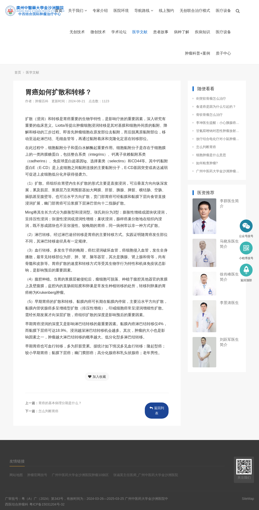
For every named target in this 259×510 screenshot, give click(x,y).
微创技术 (98, 32)
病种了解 (181, 32)
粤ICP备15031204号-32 (47, 504)
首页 (58, 11)
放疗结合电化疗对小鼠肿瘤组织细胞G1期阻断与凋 (218, 139)
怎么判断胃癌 (48, 411)
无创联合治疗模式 (195, 11)
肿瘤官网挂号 (37, 475)
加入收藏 (97, 377)
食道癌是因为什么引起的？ (216, 106)
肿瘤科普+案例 (197, 53)
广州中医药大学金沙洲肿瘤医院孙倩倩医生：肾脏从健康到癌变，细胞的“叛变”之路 (218, 171)
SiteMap (248, 499)
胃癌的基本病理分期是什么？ (60, 403)
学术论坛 (119, 32)
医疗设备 (223, 11)
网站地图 (16, 475)
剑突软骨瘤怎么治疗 (211, 98)
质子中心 (223, 53)
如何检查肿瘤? (207, 163)
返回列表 (157, 410)
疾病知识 (202, 32)
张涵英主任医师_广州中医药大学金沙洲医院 (145, 475)
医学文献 (139, 32)
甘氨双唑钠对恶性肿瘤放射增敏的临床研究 (218, 131)
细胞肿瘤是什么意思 (211, 155)
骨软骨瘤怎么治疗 (209, 115)
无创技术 (77, 32)
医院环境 (121, 11)
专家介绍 (100, 11)
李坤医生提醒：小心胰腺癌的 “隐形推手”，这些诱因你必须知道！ (218, 123)
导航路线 (143, 11)
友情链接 (17, 461)
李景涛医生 (229, 303)
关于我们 (77, 11)
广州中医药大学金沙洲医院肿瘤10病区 (80, 475)
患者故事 (160, 32)
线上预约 (166, 11)
